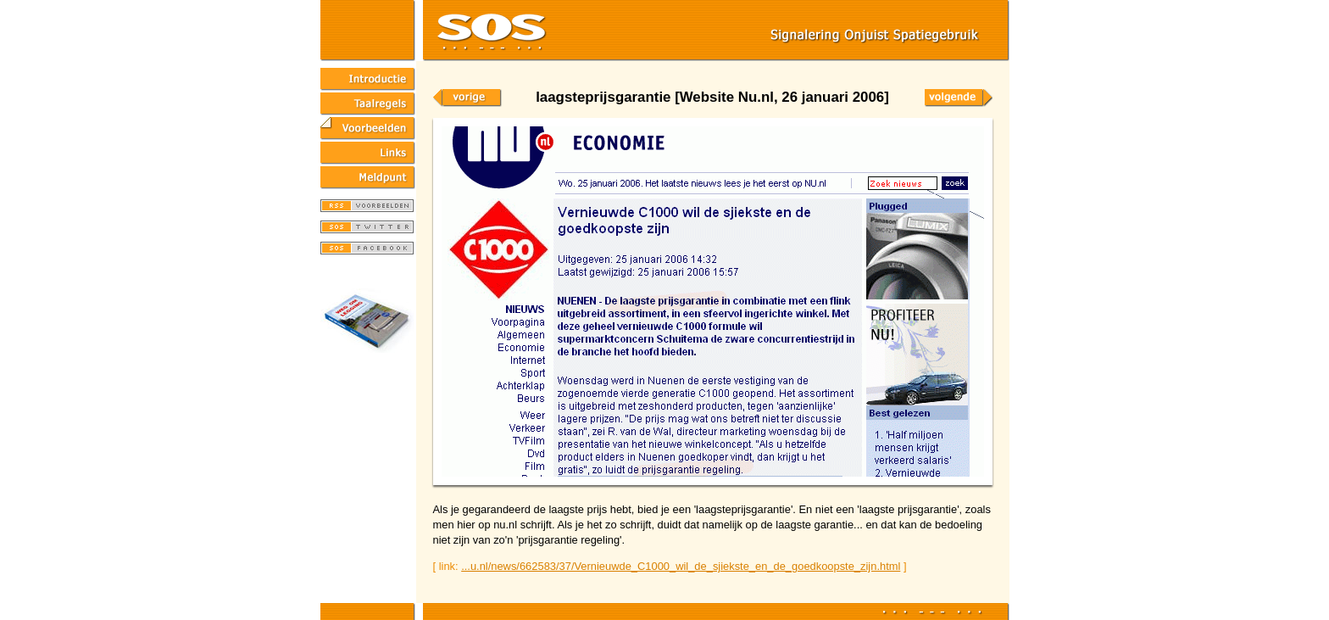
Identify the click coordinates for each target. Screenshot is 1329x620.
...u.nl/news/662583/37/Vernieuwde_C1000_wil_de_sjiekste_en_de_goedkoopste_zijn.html (680, 566)
